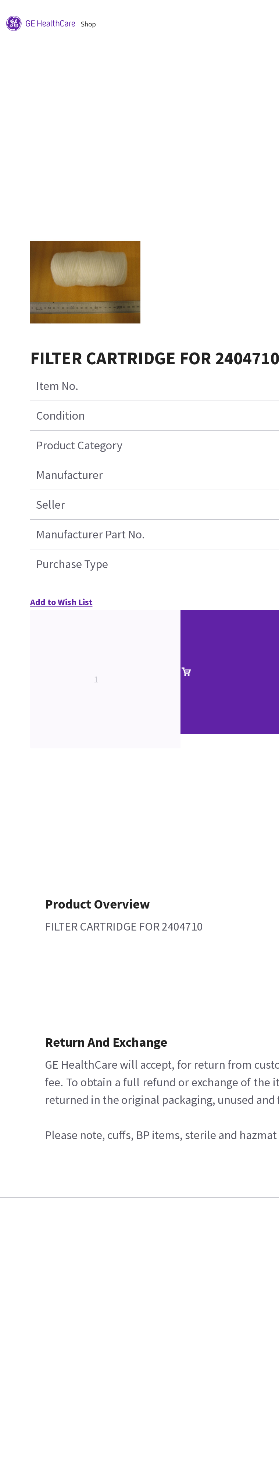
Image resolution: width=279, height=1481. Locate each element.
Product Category (79, 445)
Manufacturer (69, 475)
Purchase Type (72, 564)
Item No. (57, 386)
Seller (50, 504)
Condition (60, 415)
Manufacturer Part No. (90, 534)
